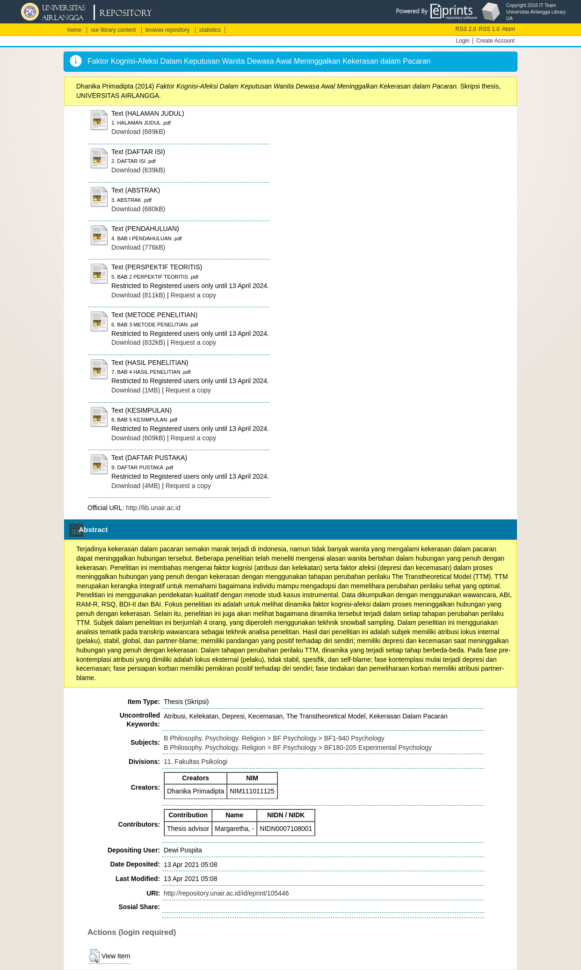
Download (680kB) (138, 209)
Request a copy (193, 295)
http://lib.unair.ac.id (153, 507)
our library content (113, 30)
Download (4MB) (135, 485)
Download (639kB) (138, 170)
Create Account (495, 40)
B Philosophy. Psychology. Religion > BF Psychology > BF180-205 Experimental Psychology (298, 747)
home (74, 30)
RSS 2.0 (466, 29)
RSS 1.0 (489, 29)
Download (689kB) (138, 131)
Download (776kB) (138, 247)
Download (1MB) (135, 390)
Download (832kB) (138, 342)
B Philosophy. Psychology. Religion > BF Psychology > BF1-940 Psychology (274, 738)
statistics (210, 30)
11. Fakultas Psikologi (195, 761)
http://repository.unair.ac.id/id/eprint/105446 (226, 893)
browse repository (167, 30)
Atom (508, 29)
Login (463, 40)
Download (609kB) (138, 438)
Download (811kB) (138, 295)
